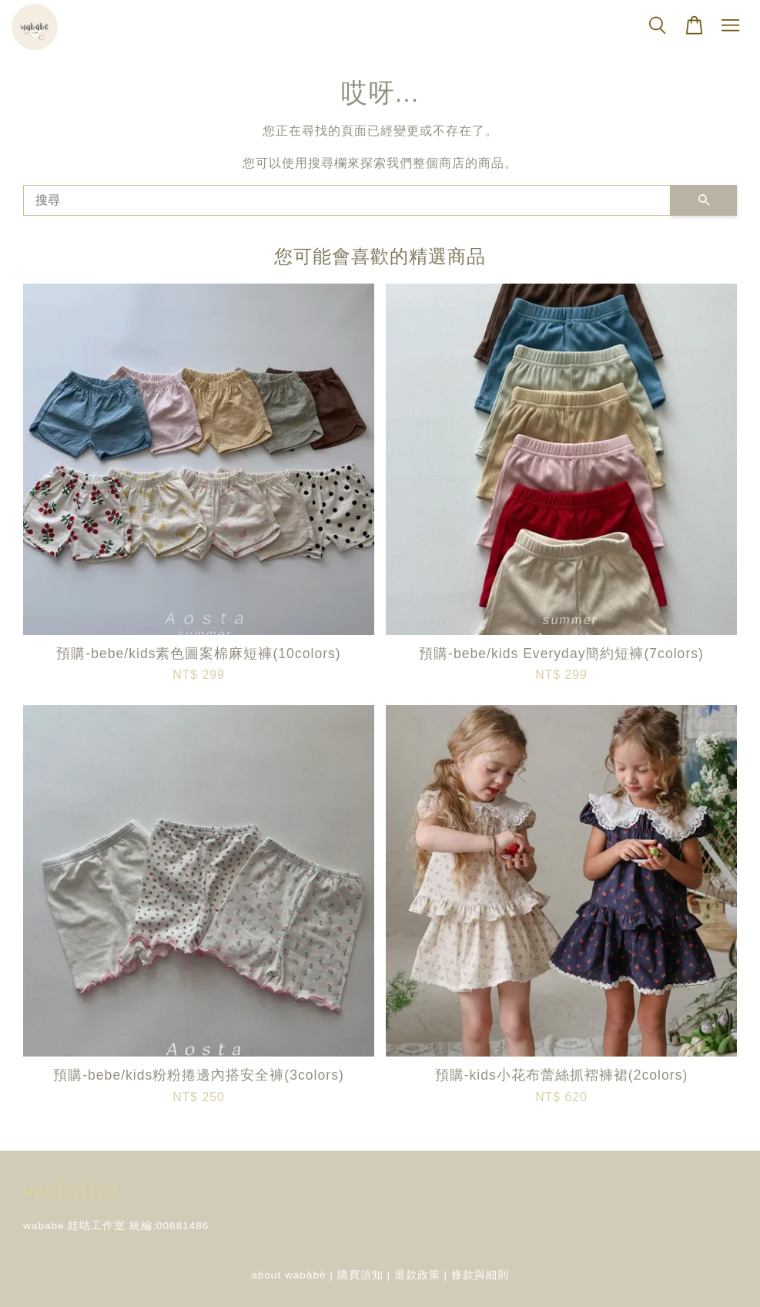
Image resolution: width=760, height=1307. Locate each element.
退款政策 (417, 1275)
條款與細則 (480, 1275)
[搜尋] (347, 200)
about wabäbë (288, 1275)
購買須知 (360, 1275)
